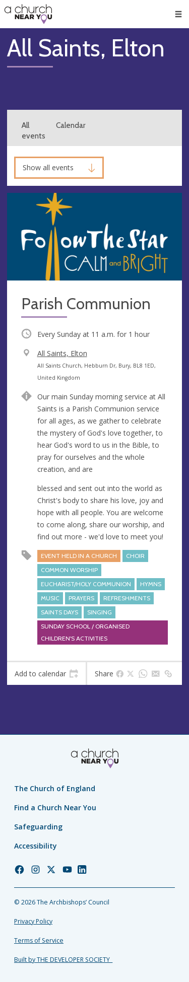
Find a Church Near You (55, 807)
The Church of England (54, 788)
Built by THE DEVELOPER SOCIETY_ (63, 959)
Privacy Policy (33, 921)
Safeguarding (38, 826)
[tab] (46, 673)
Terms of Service (39, 940)
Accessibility (35, 846)
